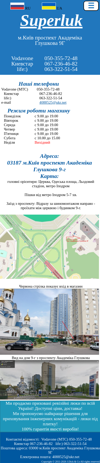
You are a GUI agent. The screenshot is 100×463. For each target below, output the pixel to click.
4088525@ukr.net (52, 102)
